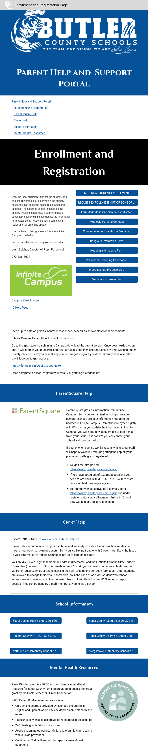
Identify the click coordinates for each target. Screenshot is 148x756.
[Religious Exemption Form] (107, 241)
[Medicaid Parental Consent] (107, 221)
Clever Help (21, 120)
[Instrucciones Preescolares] (107, 269)
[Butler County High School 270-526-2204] (35, 620)
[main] (74, 78)
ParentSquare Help (25, 114)
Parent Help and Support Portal (31, 101)
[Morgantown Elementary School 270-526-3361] (112, 651)
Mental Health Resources (29, 133)
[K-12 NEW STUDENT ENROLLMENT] (107, 193)
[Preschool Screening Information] (107, 260)
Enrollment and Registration (31, 108)
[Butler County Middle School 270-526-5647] (112, 620)
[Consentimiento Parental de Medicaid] (107, 231)
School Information (25, 126)
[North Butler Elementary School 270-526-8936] (35, 651)
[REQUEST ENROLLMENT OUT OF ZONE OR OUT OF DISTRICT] (107, 202)
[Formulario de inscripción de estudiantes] (107, 212)
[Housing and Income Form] (107, 250)
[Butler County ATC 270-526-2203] (35, 635)
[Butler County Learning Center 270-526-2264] (112, 635)
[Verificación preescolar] (107, 279)
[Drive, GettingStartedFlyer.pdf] (36, 452)
